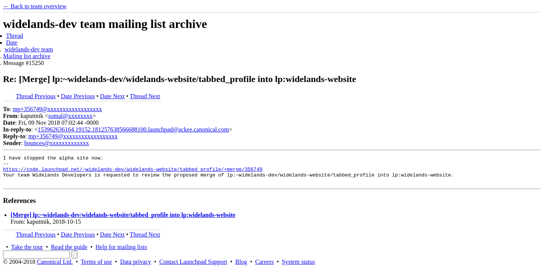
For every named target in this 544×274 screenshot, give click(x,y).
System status (298, 267)
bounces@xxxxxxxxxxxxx (56, 143)
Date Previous (78, 96)
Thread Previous (36, 96)
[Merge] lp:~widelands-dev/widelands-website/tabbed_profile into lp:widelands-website (123, 220)
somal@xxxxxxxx (70, 116)
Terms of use (96, 267)
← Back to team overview (34, 6)
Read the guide (69, 252)
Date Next (112, 96)
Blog (241, 267)
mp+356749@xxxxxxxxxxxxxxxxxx (57, 109)
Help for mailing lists (121, 252)
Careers (264, 267)
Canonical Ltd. (55, 267)
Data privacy (135, 267)
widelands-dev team (29, 49)
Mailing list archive (26, 56)
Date (11, 42)
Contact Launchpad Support (193, 267)
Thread (14, 36)
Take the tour (27, 252)
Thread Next (145, 96)
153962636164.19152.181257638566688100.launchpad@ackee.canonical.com (133, 129)
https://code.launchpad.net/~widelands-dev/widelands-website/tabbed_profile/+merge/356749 (132, 172)
